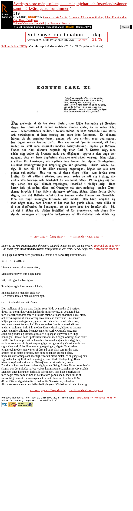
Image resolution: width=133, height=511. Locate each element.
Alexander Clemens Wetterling (86, 17)
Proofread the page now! (106, 245)
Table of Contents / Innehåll (29, 23)
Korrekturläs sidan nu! (106, 248)
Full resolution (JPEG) (14, 46)
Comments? (83, 27)
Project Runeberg (23, 27)
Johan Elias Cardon (116, 17)
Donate (70, 27)
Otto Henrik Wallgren (25, 20)
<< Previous (53, 23)
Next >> (67, 23)
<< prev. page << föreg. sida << (47, 236)
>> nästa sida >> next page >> (86, 236)
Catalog (39, 27)
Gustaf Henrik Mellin (55, 17)
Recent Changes (55, 27)
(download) (82, 398)
